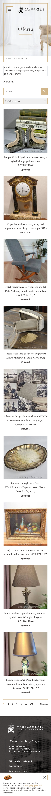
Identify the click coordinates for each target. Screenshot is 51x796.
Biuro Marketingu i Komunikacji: (20, 764)
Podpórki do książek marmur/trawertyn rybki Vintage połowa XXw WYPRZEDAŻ (25, 161)
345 (31, 704)
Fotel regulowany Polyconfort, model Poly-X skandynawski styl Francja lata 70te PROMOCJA (25, 291)
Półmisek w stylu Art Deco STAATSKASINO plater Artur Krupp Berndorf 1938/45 (25, 487)
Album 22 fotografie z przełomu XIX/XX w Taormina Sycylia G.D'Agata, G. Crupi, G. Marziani (25, 420)
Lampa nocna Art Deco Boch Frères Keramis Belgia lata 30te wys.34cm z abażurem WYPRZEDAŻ (25, 684)
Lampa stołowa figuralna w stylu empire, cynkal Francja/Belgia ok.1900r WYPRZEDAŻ (25, 617)
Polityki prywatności (34, 785)
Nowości (8, 81)
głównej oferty (13, 74)
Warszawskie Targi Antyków (25, 741)
